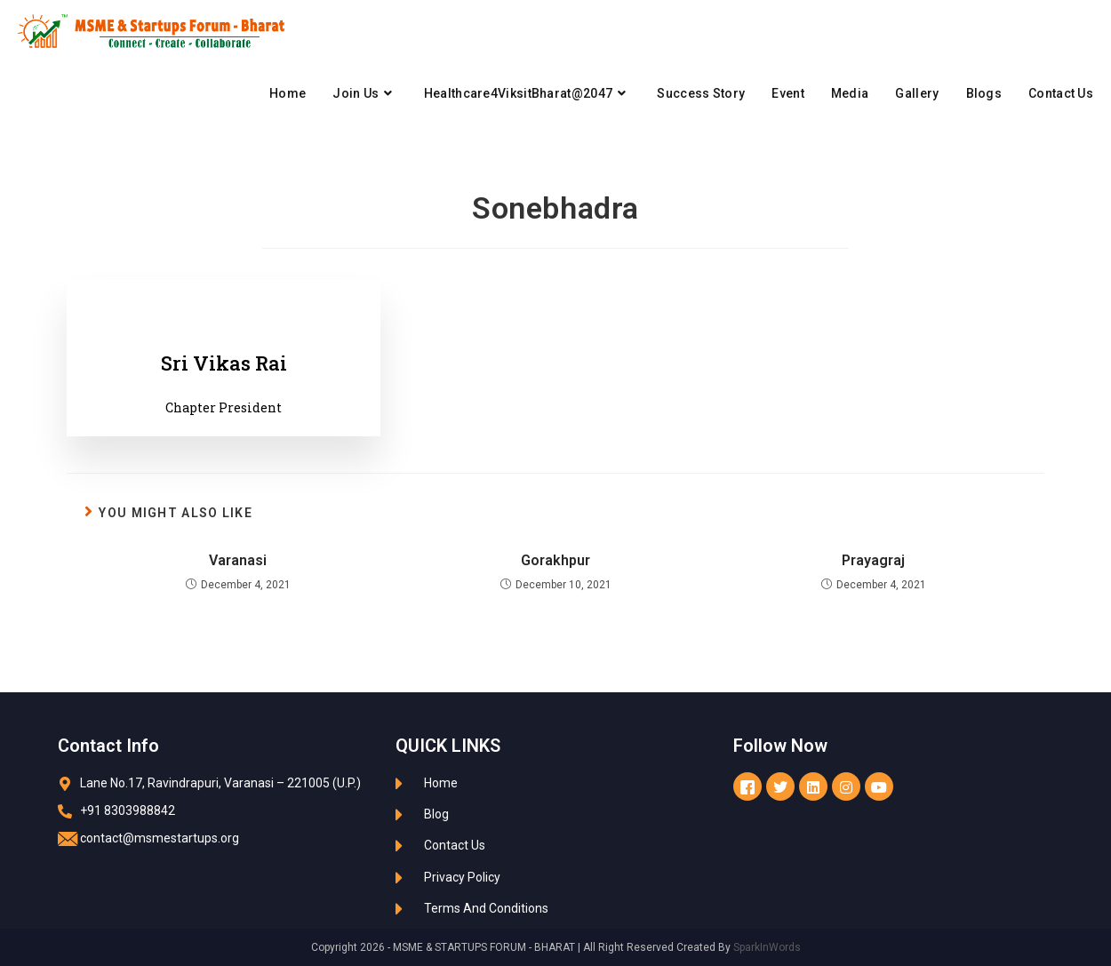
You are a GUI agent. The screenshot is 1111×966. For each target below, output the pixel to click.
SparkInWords (767, 947)
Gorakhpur (555, 560)
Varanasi (238, 560)
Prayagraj (873, 560)
